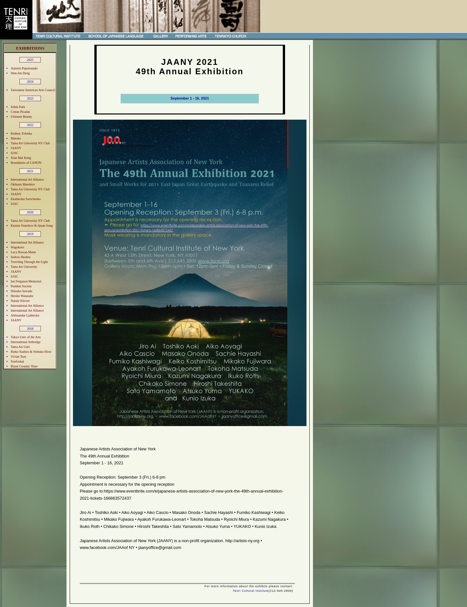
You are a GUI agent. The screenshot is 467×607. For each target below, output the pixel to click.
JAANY (16, 148)
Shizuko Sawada (21, 291)
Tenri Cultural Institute (251, 590)
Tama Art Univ (20, 347)
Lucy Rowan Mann (23, 252)
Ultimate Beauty (21, 116)
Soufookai (17, 361)
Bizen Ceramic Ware (24, 366)
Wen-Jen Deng (20, 73)
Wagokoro (17, 247)
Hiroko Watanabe (22, 296)
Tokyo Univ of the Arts (26, 337)
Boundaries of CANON (26, 162)
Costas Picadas (20, 111)
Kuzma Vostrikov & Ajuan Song (32, 225)
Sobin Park (18, 107)
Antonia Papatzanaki (24, 68)
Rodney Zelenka (21, 133)
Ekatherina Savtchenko (26, 199)
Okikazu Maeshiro (23, 184)
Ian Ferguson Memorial (26, 281)
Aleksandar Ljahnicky (25, 315)
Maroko (16, 138)
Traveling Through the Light (29, 262)
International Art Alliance (27, 179)
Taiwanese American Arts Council (33, 90)
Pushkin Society (21, 286)
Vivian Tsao (18, 356)
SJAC (14, 153)
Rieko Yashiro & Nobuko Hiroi (31, 351)
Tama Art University (24, 266)
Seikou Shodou (20, 257)
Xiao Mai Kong (21, 158)
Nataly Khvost (20, 301)
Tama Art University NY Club (30, 143)
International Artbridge (26, 342)
